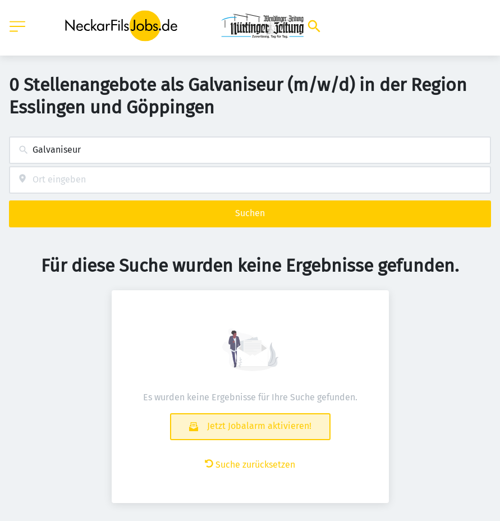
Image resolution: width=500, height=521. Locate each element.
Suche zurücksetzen (250, 464)
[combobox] (250, 150)
